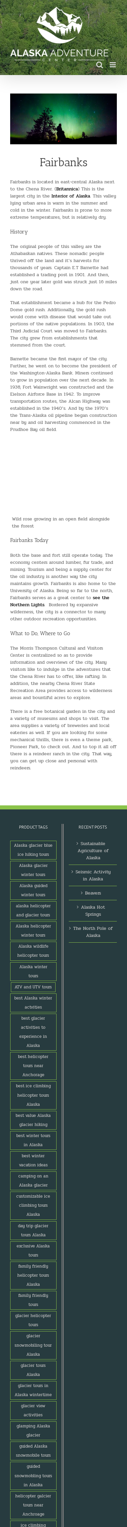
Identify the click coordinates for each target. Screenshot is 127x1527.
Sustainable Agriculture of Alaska (93, 850)
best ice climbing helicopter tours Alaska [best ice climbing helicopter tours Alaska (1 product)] (33, 1095)
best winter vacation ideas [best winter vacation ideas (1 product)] (33, 1160)
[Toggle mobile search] (99, 64)
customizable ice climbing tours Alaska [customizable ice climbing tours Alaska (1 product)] (33, 1205)
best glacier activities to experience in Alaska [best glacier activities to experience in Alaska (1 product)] (33, 1032)
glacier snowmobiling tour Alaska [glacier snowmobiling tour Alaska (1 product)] (33, 1345)
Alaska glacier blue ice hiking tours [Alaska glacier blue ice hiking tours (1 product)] (33, 850)
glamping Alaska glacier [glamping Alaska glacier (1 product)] (33, 1431)
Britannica (67, 188)
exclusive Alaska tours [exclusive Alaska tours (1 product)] (33, 1251)
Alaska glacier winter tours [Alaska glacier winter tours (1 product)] (33, 870)
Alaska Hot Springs (93, 911)
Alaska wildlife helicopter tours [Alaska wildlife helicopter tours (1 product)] (33, 951)
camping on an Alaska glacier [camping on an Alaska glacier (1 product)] (33, 1181)
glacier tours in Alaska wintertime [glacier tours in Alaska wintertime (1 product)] (33, 1390)
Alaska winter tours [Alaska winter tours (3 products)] (33, 971)
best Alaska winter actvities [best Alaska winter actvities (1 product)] (33, 1003)
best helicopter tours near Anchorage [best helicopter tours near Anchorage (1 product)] (33, 1065)
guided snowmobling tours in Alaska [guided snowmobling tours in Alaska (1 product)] (33, 1475)
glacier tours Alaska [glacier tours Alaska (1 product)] (33, 1370)
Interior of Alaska (70, 195)
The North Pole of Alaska (93, 932)
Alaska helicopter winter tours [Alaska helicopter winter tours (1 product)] (33, 931)
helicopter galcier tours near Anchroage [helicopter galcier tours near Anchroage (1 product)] (33, 1505)
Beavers (93, 893)
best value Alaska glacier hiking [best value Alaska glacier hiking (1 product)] (33, 1120)
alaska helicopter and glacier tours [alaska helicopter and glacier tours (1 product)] (33, 910)
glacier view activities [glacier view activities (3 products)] (33, 1410)
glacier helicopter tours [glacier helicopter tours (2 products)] (33, 1320)
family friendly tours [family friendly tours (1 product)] (33, 1300)
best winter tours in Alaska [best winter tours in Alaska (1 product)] (33, 1140)
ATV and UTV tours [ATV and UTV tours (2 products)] (33, 987)
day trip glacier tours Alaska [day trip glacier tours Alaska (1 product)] (33, 1230)
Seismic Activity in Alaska (93, 875)
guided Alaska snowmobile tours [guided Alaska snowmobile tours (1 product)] (33, 1451)
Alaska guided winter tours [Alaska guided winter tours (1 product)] (33, 890)
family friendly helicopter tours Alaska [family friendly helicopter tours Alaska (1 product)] (33, 1275)
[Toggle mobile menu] (113, 64)
